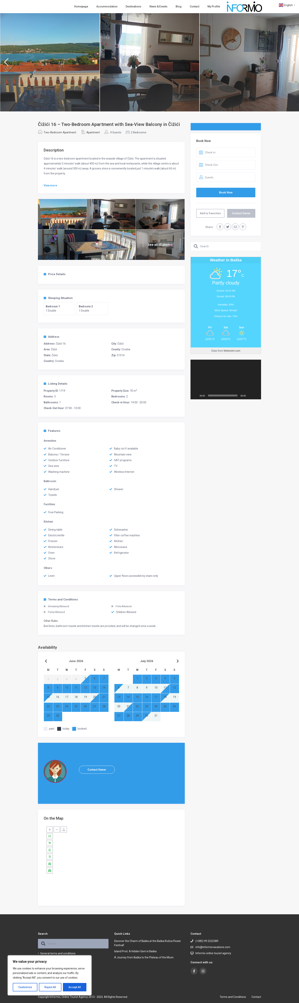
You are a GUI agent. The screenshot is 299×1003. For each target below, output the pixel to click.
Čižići (120, 343)
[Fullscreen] (256, 395)
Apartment (93, 132)
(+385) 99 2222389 (206, 941)
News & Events (158, 6)
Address (51, 336)
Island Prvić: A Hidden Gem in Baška (135, 951)
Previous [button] (6, 63)
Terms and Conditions (61, 599)
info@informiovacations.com (213, 947)
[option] (50, 62)
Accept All (74, 987)
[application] (225, 379)
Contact (194, 6)
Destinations (133, 6)
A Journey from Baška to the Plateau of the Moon (144, 957)
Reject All (50, 987)
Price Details (54, 274)
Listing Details (55, 383)
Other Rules (51, 620)
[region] (50, 975)
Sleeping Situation (58, 298)
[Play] (195, 395)
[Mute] (250, 395)
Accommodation (106, 6)
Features (52, 431)
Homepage (81, 6)
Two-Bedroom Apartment (60, 132)
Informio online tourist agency (213, 953)
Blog (179, 6)
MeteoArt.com (232, 350)
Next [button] (292, 63)
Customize (25, 987)
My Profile (213, 6)
